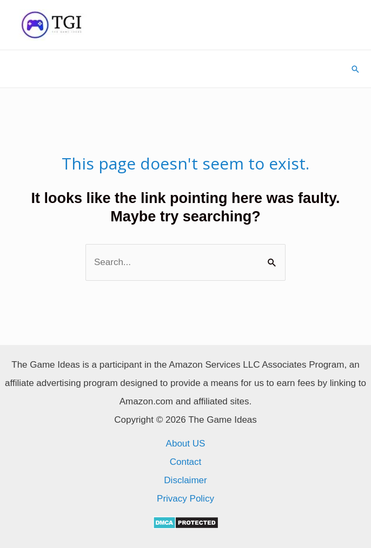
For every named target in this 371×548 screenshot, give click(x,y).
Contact (186, 462)
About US (186, 443)
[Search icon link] (355, 69)
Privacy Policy (185, 498)
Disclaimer (185, 480)
